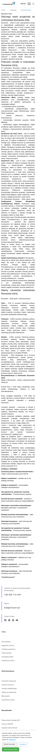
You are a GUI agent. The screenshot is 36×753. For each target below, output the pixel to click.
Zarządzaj (22, 744)
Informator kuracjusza (9, 681)
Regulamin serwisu (8, 645)
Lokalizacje (13, 10)
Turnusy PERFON (7, 724)
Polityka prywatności (8, 649)
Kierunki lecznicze (8, 685)
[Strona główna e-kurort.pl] (9, 4)
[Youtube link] (17, 620)
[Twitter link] (13, 620)
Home (3, 10)
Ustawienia (12, 739)
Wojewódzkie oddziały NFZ (11, 720)
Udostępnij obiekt (7, 657)
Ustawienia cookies (8, 660)
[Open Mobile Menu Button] (24, 4)
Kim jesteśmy (6, 642)
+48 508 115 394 (12, 594)
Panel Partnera (6, 653)
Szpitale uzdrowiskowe (9, 728)
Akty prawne (6, 696)
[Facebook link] (5, 620)
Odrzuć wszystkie (9, 744)
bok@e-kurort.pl (12, 607)
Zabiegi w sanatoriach (9, 692)
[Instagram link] (9, 620)
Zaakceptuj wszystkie (10, 749)
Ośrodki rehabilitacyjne (9, 688)
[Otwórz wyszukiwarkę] (32, 4)
